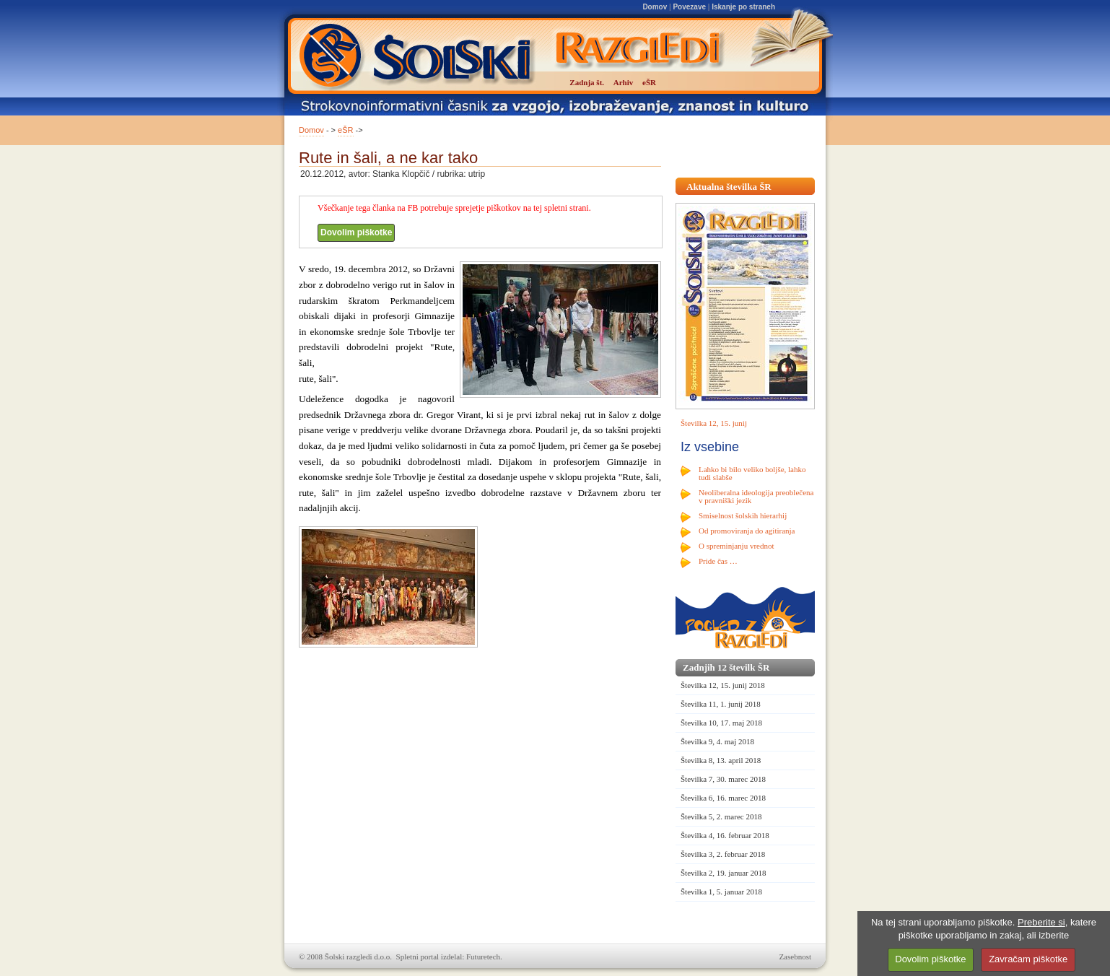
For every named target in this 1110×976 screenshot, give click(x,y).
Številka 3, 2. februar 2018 (723, 854)
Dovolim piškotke (356, 232)
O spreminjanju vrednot (736, 545)
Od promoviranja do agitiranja (747, 530)
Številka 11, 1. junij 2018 (721, 704)
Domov (654, 7)
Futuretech (483, 956)
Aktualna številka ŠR (729, 186)
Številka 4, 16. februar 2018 (725, 835)
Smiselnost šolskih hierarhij (743, 515)
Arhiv (623, 82)
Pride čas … (718, 561)
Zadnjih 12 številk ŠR (726, 667)
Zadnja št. (586, 82)
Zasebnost (795, 956)
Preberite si (1041, 922)
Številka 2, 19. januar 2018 (723, 872)
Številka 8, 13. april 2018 (721, 760)
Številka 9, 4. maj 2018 (717, 741)
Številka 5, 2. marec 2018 (721, 816)
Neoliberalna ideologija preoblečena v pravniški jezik (756, 496)
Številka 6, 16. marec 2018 (723, 797)
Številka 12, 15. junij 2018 (723, 685)
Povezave (689, 7)
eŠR (345, 130)
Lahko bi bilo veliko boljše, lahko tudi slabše (752, 473)
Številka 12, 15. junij (714, 423)
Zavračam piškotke (1028, 959)
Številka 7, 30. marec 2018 (723, 779)
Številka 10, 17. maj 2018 (721, 722)
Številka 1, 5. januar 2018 (721, 891)
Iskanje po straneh (743, 7)
